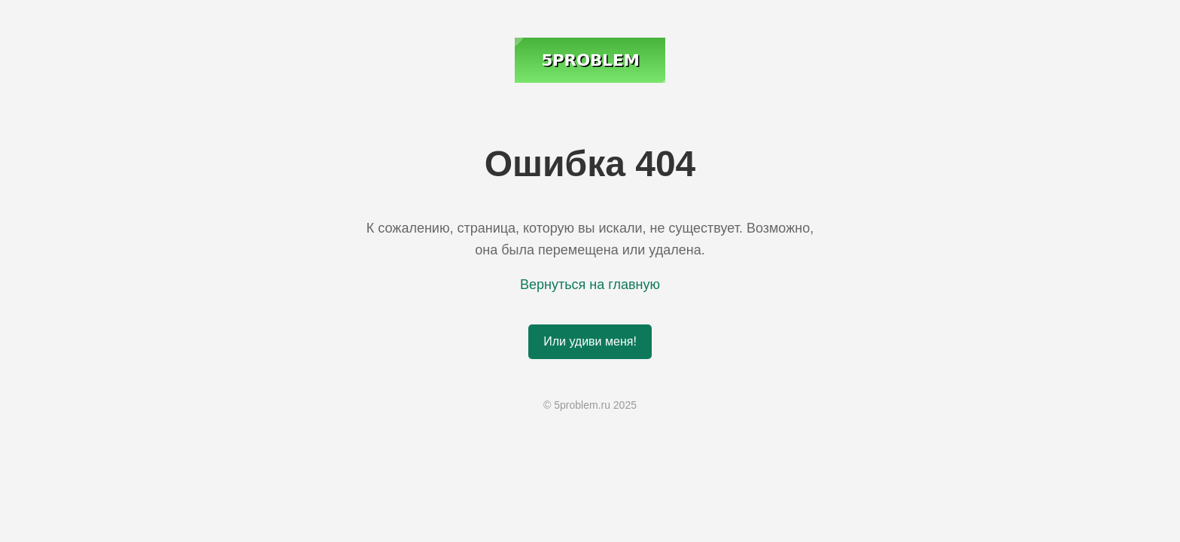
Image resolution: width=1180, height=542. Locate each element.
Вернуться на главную (590, 284)
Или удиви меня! (590, 341)
